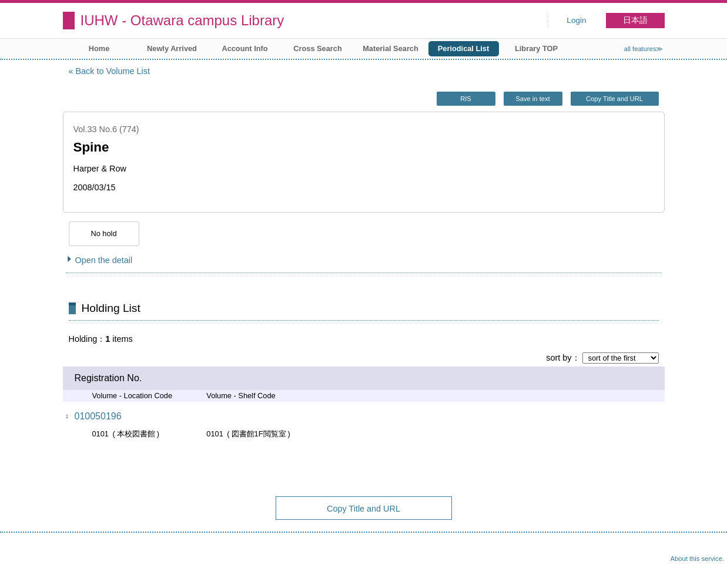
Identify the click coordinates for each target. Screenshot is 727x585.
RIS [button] (465, 98)
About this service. (697, 558)
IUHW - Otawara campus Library (182, 20)
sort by (558, 357)
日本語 (635, 20)
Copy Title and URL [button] (614, 98)
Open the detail (104, 260)
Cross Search (317, 48)
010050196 (98, 416)
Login (576, 20)
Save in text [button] (532, 98)
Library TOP (536, 48)
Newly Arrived (172, 48)
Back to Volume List (113, 71)
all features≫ (644, 48)
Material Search (390, 48)
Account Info (244, 48)
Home (99, 48)
